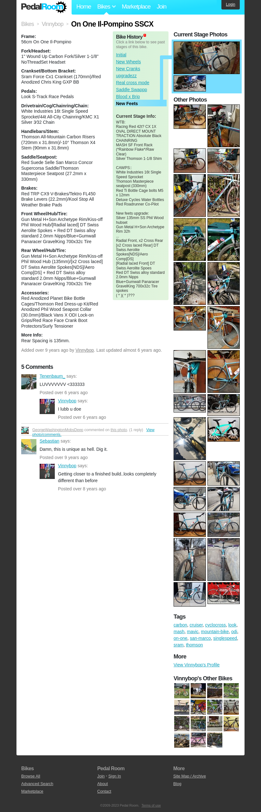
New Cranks (128, 68)
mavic (193, 631)
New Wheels (128, 61)
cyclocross (215, 624)
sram (178, 644)
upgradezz (126, 75)
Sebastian (28, 446)
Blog (177, 783)
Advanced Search (37, 783)
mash (179, 631)
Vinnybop (84, 350)
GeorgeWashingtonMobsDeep (57, 430)
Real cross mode (132, 82)
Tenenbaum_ (28, 381)
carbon (180, 624)
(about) (145, 35)
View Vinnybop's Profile (197, 664)
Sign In (114, 776)
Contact (104, 791)
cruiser (196, 624)
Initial (121, 54)
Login (230, 4)
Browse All (30, 776)
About (102, 783)
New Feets (127, 103)
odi (234, 631)
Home (83, 6)
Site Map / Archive (189, 776)
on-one (181, 638)
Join (161, 6)
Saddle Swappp (131, 89)
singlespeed (225, 638)
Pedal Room (44, 7)
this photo (119, 430)
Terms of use (151, 805)
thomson (194, 644)
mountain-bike (215, 631)
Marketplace (136, 6)
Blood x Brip (128, 96)
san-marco (200, 638)
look (232, 624)
